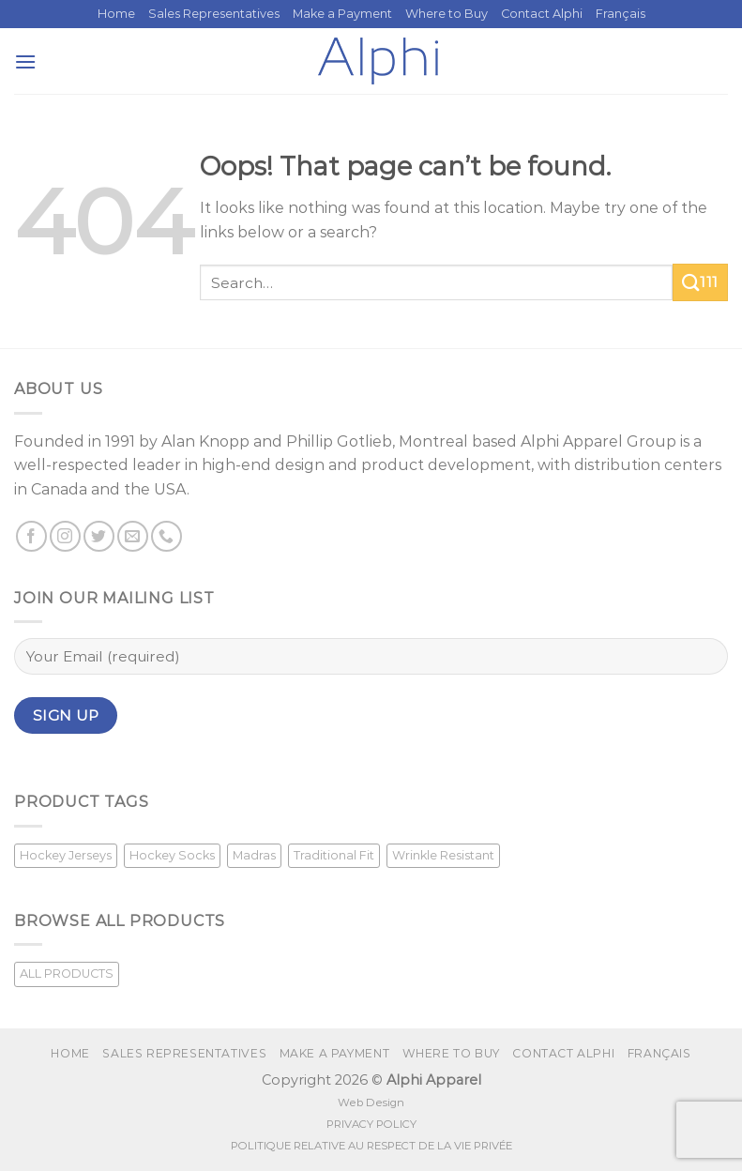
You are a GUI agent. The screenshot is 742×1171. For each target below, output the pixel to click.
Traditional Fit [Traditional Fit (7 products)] (334, 855)
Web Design (371, 1102)
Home (116, 14)
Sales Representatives (214, 14)
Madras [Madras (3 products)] (254, 855)
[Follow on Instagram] (65, 536)
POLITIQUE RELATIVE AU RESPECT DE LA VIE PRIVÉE (371, 1145)
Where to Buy (446, 14)
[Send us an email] (132, 536)
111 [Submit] (700, 282)
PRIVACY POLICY (371, 1124)
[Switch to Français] (620, 14)
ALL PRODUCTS (67, 973)
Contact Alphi (542, 14)
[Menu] (25, 61)
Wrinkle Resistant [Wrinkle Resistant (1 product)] (443, 855)
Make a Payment (342, 14)
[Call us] (166, 536)
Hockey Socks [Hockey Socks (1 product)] (172, 855)
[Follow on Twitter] (98, 536)
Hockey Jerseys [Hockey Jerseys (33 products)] (66, 855)
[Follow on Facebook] (31, 536)
